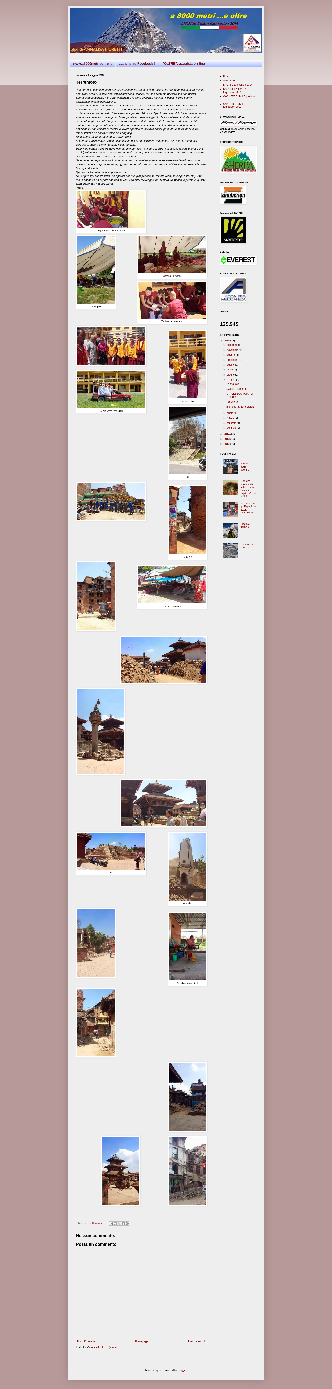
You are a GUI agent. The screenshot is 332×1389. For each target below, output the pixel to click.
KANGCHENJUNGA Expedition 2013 (234, 91)
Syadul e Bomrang (236, 388)
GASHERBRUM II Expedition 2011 (233, 105)
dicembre (232, 344)
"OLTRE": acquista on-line (183, 63)
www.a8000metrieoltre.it (92, 63)
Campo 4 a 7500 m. (247, 546)
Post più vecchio (197, 1341)
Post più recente (86, 1341)
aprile (230, 413)
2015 (227, 340)
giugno (231, 374)
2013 (227, 439)
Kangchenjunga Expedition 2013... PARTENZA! (248, 508)
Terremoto (232, 401)
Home (226, 76)
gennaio (232, 427)
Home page (141, 1341)
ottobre (231, 354)
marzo (231, 417)
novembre (233, 349)
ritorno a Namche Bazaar (240, 406)
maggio (231, 379)
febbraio (232, 422)
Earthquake (232, 384)
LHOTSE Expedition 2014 (237, 84)
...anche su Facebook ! (137, 63)
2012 (227, 443)
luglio (230, 369)
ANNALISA (229, 80)
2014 (227, 434)
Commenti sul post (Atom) (102, 1347)
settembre (233, 359)
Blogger (182, 1370)
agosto (231, 364)
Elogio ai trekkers (245, 526)
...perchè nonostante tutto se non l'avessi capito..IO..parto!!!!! (248, 489)
